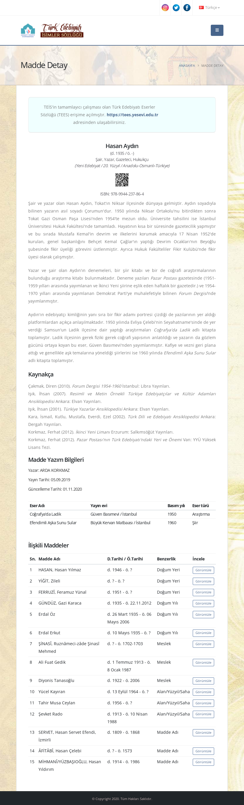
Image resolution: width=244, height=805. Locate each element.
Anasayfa (187, 65)
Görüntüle (203, 570)
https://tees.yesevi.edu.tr (132, 114)
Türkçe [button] (209, 7)
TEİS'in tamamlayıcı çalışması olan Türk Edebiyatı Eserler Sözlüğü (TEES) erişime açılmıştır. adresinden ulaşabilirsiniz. (99, 114)
